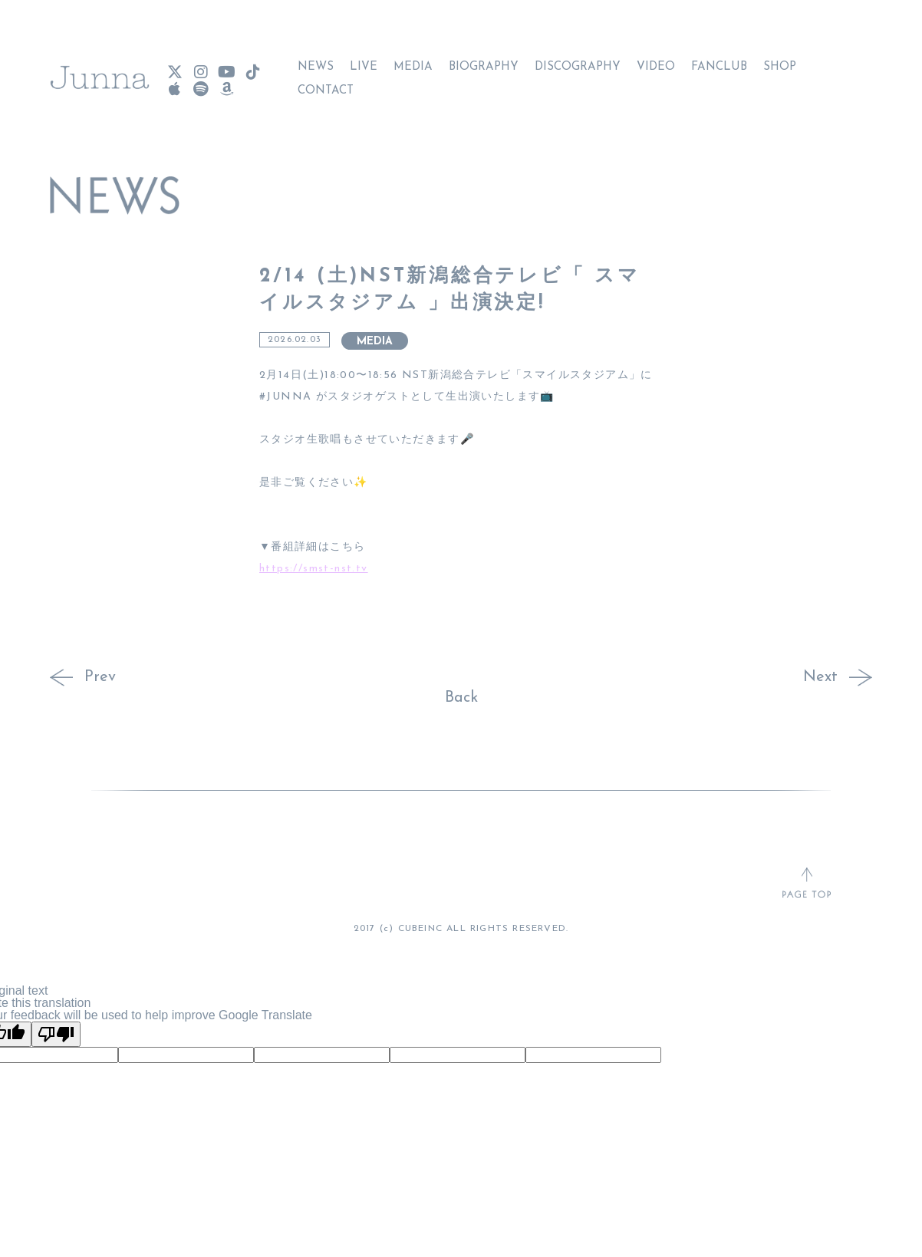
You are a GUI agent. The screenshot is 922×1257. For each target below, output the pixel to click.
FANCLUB (719, 59)
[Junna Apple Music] (174, 82)
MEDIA (413, 59)
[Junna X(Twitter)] (174, 65)
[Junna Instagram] (200, 65)
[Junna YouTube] (226, 65)
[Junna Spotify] (200, 82)
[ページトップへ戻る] (806, 884)
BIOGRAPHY (484, 59)
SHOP (779, 59)
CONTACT (326, 83)
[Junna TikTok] (252, 65)
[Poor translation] (56, 1034)
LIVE (363, 59)
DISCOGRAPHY (578, 59)
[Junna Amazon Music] (226, 82)
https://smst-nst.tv (313, 568)
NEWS (316, 59)
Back (461, 698)
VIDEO (656, 59)
